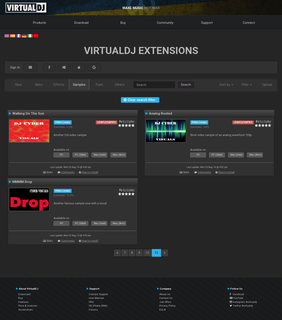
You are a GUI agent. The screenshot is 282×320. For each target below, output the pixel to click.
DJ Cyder (129, 121)
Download (81, 22)
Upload (267, 85)
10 (147, 253)
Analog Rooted (160, 113)
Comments (67, 172)
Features (23, 301)
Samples (79, 85)
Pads (99, 85)
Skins (39, 85)
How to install (90, 172)
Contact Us (166, 298)
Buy (123, 22)
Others (119, 85)
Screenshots (25, 309)
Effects (59, 85)
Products (39, 22)
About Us (164, 294)
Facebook (237, 294)
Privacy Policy (167, 305)
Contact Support (98, 294)
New (18, 85)
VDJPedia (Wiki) (98, 305)
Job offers (165, 301)
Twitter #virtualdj (241, 305)
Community (165, 22)
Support (207, 22)
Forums (93, 309)
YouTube (236, 298)
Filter (247, 85)
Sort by (226, 85)
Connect (249, 22)
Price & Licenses (27, 305)
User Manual (96, 298)
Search (186, 85)
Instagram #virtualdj (243, 301)
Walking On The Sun (28, 113)
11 (156, 253)
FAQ (91, 301)
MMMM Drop (22, 182)
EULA (162, 309)
